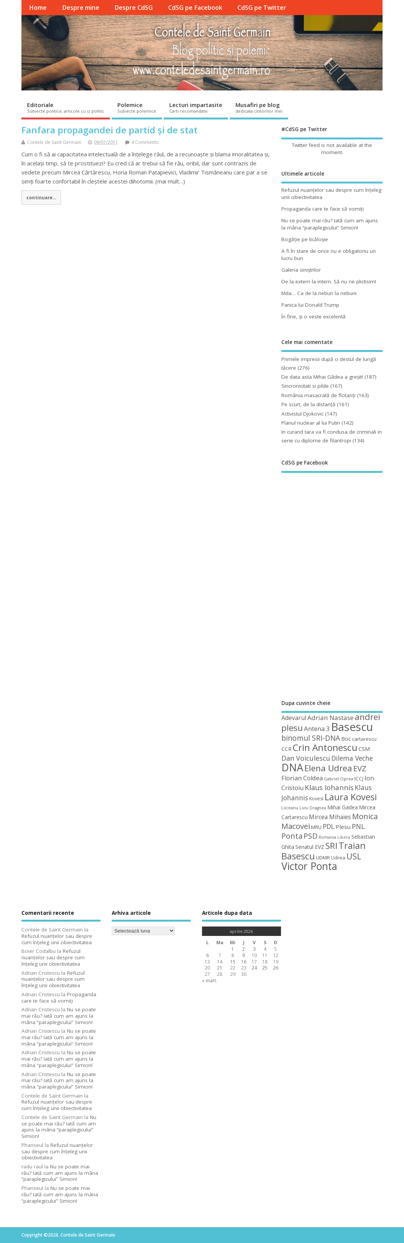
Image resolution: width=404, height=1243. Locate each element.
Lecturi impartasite (195, 107)
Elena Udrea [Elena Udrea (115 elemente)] (328, 768)
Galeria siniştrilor (301, 269)
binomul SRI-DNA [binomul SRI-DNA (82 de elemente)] (310, 738)
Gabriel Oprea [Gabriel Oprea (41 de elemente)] (338, 778)
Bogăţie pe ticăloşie (304, 239)
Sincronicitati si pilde (305, 385)
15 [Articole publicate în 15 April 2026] (232, 962)
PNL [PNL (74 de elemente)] (358, 826)
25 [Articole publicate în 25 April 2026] (264, 968)
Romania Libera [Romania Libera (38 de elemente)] (334, 837)
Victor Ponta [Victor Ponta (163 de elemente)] (309, 866)
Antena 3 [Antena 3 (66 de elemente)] (317, 728)
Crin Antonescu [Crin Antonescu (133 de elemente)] (325, 747)
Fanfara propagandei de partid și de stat (109, 130)
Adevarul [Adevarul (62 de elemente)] (293, 718)
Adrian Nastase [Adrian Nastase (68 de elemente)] (330, 717)
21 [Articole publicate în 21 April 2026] (219, 968)
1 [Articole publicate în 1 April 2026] (232, 949)
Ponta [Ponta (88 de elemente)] (291, 836)
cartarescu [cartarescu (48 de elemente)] (364, 738)
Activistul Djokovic (302, 413)
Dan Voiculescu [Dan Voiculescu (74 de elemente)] (305, 758)
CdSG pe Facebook (195, 7)
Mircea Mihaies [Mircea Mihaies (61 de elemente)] (330, 817)
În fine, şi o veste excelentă (313, 316)
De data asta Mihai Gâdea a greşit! (322, 376)
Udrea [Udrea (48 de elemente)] (338, 857)
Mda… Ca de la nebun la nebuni (319, 293)
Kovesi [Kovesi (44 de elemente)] (316, 798)
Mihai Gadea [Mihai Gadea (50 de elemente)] (342, 807)
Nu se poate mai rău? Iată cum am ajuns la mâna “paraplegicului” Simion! (329, 224)
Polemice (136, 107)
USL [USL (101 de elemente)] (353, 856)
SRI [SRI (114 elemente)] (331, 846)
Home (38, 7)
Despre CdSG (133, 7)
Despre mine (80, 7)
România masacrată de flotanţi (318, 395)
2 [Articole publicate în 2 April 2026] (243, 949)
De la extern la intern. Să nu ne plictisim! (328, 281)
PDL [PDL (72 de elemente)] (328, 826)
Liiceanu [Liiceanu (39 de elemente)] (289, 807)
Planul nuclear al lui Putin (310, 422)
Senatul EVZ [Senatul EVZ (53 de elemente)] (309, 846)
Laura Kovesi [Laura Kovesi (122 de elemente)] (351, 797)
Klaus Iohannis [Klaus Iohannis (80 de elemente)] (329, 787)
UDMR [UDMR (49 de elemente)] (323, 857)
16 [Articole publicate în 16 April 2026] (243, 962)
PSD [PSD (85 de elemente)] (310, 836)
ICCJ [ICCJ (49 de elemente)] (358, 778)
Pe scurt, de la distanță (308, 404)
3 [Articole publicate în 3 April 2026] (254, 949)
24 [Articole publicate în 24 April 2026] (254, 968)
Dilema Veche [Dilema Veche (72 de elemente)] (352, 758)
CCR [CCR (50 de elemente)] (286, 748)
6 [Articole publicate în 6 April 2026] (207, 955)
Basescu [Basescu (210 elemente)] (352, 726)
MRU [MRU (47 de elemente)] (316, 827)
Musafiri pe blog (258, 107)
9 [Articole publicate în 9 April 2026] (243, 955)
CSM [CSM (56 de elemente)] (364, 748)
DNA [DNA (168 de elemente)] (292, 767)
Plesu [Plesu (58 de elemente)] (343, 826)
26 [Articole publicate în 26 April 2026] (275, 968)
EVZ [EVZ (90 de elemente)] (359, 768)
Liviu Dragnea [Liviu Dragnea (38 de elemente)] (312, 807)
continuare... (41, 197)
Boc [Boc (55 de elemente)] (346, 738)
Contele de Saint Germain (54, 142)
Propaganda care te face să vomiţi (322, 208)
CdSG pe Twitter (261, 7)
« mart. (209, 980)
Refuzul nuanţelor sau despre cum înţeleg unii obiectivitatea (56, 939)
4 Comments (144, 142)
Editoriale (65, 107)
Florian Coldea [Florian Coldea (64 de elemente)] (302, 778)
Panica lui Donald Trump (310, 304)
